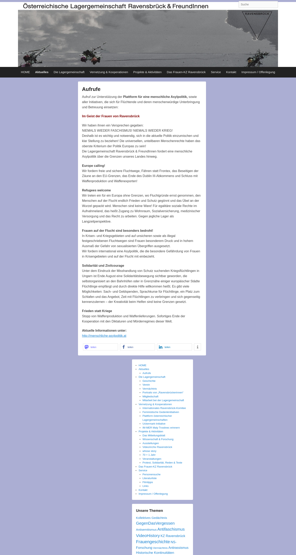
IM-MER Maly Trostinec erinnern (161, 427)
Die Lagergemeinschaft (69, 72)
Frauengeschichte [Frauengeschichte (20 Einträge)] (153, 541)
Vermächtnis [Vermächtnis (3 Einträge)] (160, 547)
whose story (149, 451)
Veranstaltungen (152, 458)
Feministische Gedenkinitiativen (161, 412)
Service (216, 72)
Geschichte (149, 380)
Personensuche (152, 474)
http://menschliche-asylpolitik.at (104, 335)
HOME (25, 72)
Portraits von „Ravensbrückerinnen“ (163, 392)
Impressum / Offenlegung (258, 72)
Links (146, 485)
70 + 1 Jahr (149, 454)
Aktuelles (42, 72)
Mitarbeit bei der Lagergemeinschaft (163, 400)
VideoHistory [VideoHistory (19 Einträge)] (148, 535)
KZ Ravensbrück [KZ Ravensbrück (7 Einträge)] (173, 536)
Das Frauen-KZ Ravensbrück (186, 72)
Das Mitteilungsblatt (154, 435)
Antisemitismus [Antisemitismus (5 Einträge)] (146, 529)
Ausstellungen (151, 443)
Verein (146, 384)
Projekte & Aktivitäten (147, 72)
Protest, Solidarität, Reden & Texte (162, 462)
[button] (100, 346)
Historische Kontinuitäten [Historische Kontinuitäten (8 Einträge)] (155, 553)
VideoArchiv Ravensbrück (157, 447)
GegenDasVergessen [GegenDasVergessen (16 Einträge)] (155, 523)
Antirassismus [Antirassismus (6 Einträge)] (178, 547)
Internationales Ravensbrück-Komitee (164, 408)
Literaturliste (150, 478)
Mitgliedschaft (150, 396)
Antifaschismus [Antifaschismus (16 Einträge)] (171, 529)
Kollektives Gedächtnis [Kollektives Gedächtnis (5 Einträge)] (151, 517)
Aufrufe (91, 89)
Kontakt (231, 72)
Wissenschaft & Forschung (158, 439)
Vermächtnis (150, 388)
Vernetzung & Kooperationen (109, 72)
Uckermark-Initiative (154, 423)
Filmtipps (148, 482)
